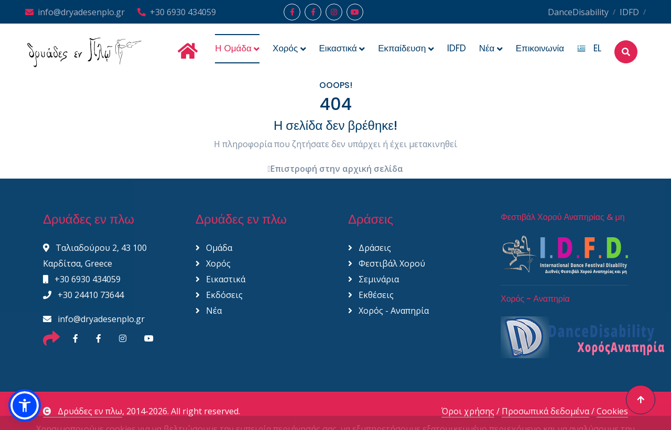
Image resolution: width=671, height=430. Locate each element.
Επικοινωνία (540, 48)
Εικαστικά (220, 279)
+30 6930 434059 (176, 12)
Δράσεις (369, 247)
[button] (24, 405)
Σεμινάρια (373, 279)
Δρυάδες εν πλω (82, 411)
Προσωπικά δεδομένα (545, 411)
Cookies (612, 411)
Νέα (209, 310)
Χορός (213, 263)
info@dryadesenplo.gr (75, 12)
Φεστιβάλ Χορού (386, 263)
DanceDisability (578, 12)
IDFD (629, 12)
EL (589, 48)
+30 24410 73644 (83, 295)
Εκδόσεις (219, 295)
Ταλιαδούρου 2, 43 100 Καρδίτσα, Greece (95, 255)
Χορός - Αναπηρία (388, 310)
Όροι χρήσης (467, 411)
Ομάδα (214, 247)
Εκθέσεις (371, 295)
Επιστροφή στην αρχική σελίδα (336, 168)
